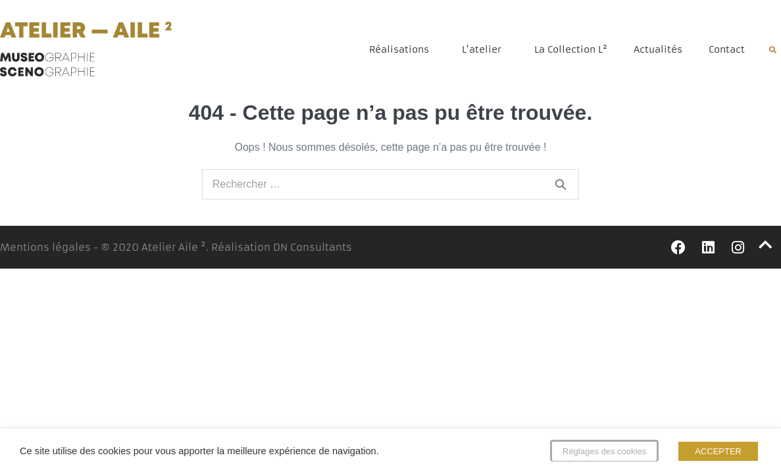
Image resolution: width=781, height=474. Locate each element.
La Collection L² (570, 49)
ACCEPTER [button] (718, 451)
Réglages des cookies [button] (604, 451)
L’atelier (485, 49)
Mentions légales (45, 247)
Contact (727, 49)
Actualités (658, 49)
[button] (773, 49)
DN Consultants (312, 247)
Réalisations (402, 49)
